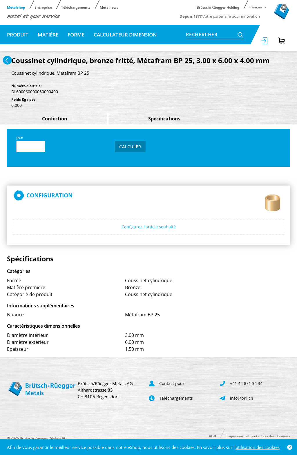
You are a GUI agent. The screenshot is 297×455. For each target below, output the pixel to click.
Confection (54, 118)
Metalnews (109, 7)
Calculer (130, 146)
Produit (17, 34)
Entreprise (43, 7)
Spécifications (164, 118)
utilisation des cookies (258, 447)
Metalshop (16, 7)
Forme (76, 34)
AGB (212, 436)
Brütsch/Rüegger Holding (218, 7)
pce (30, 143)
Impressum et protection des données (258, 436)
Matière (48, 34)
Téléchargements (75, 7)
